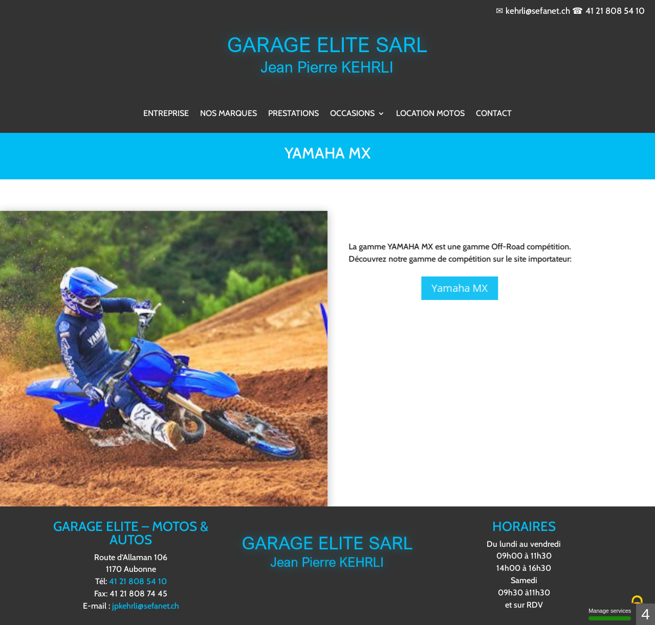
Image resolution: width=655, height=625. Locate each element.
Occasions (352, 113)
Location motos (430, 113)
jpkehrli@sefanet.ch (145, 606)
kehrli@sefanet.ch (538, 11)
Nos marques (228, 113)
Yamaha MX (415, 288)
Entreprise (166, 113)
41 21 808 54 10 (615, 11)
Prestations (293, 113)
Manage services (609, 614)
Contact (494, 113)
